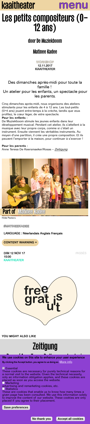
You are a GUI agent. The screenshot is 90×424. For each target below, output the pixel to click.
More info (66, 361)
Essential (12, 368)
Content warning (20, 242)
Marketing (12, 383)
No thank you (41, 418)
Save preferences (16, 407)
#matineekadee (16, 226)
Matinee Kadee (31, 212)
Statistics (12, 389)
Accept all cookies (70, 418)
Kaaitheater (45, 69)
